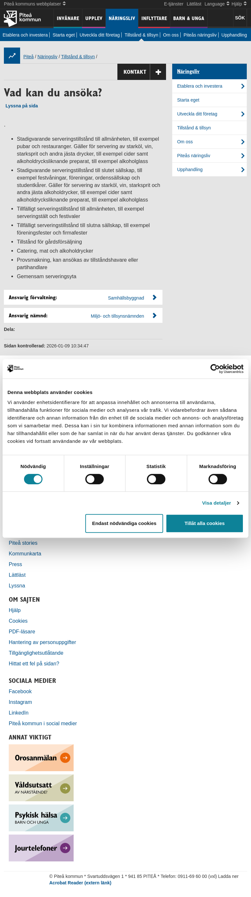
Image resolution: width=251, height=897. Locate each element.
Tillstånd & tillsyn (141, 35)
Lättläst (194, 3)
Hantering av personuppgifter (42, 642)
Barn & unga (188, 18)
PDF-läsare (22, 631)
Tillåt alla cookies (205, 523)
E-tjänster (174, 3)
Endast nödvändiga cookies (124, 523)
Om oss (171, 35)
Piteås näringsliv (200, 35)
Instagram (20, 702)
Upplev (93, 18)
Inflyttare (154, 18)
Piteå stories (23, 543)
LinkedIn (19, 713)
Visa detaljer (216, 503)
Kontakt (145, 72)
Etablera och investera (25, 35)
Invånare (68, 18)
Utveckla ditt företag (100, 35)
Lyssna (17, 585)
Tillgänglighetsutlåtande (36, 653)
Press (15, 564)
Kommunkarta (25, 553)
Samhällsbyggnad (126, 298)
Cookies (18, 621)
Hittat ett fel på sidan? (34, 663)
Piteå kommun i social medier (43, 723)
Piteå (28, 56)
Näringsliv (122, 18)
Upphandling (234, 35)
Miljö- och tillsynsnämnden (117, 316)
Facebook (20, 691)
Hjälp (15, 610)
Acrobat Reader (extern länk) (80, 882)
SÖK (240, 17)
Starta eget (64, 35)
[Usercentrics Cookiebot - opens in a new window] (215, 369)
